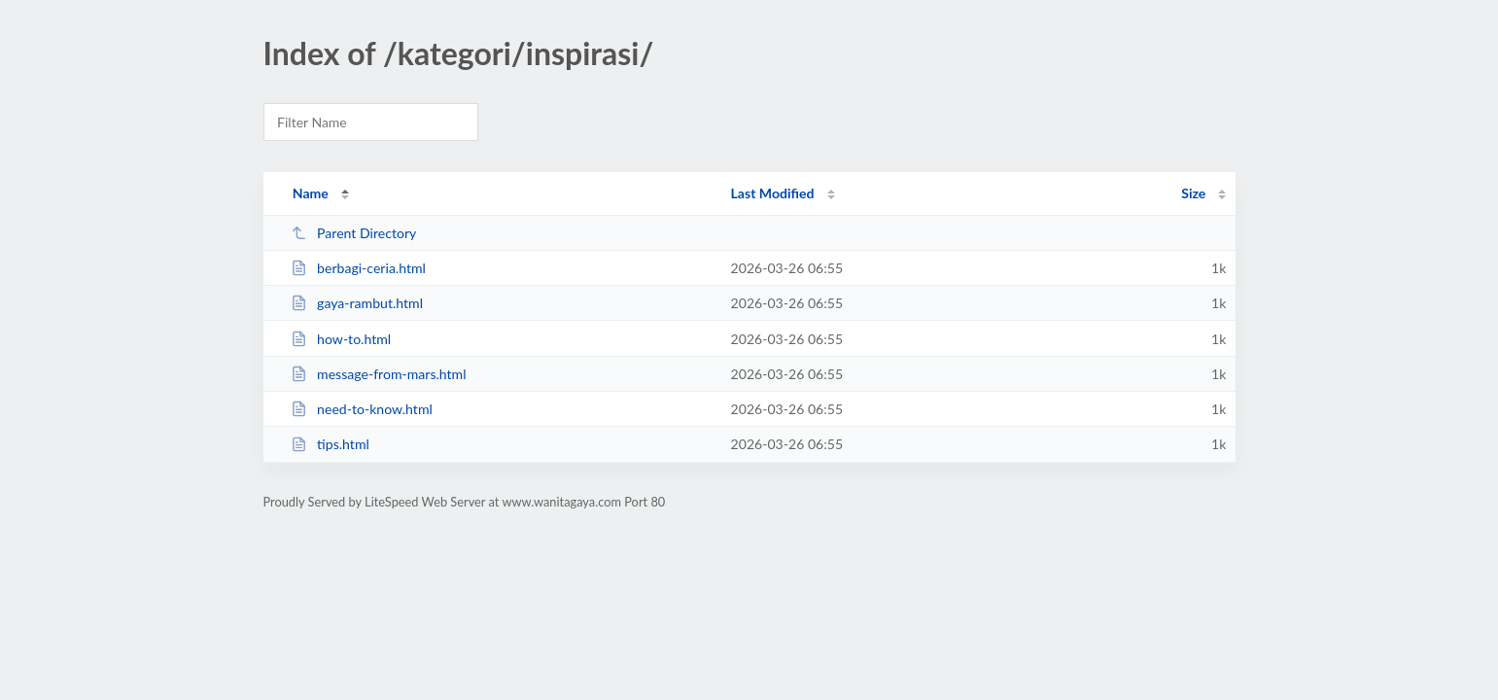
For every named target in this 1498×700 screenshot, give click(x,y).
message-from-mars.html (379, 374)
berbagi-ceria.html (358, 268)
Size (1193, 193)
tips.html (330, 444)
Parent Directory (354, 233)
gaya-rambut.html (357, 303)
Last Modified (773, 193)
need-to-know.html (362, 409)
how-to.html (341, 339)
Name (311, 193)
